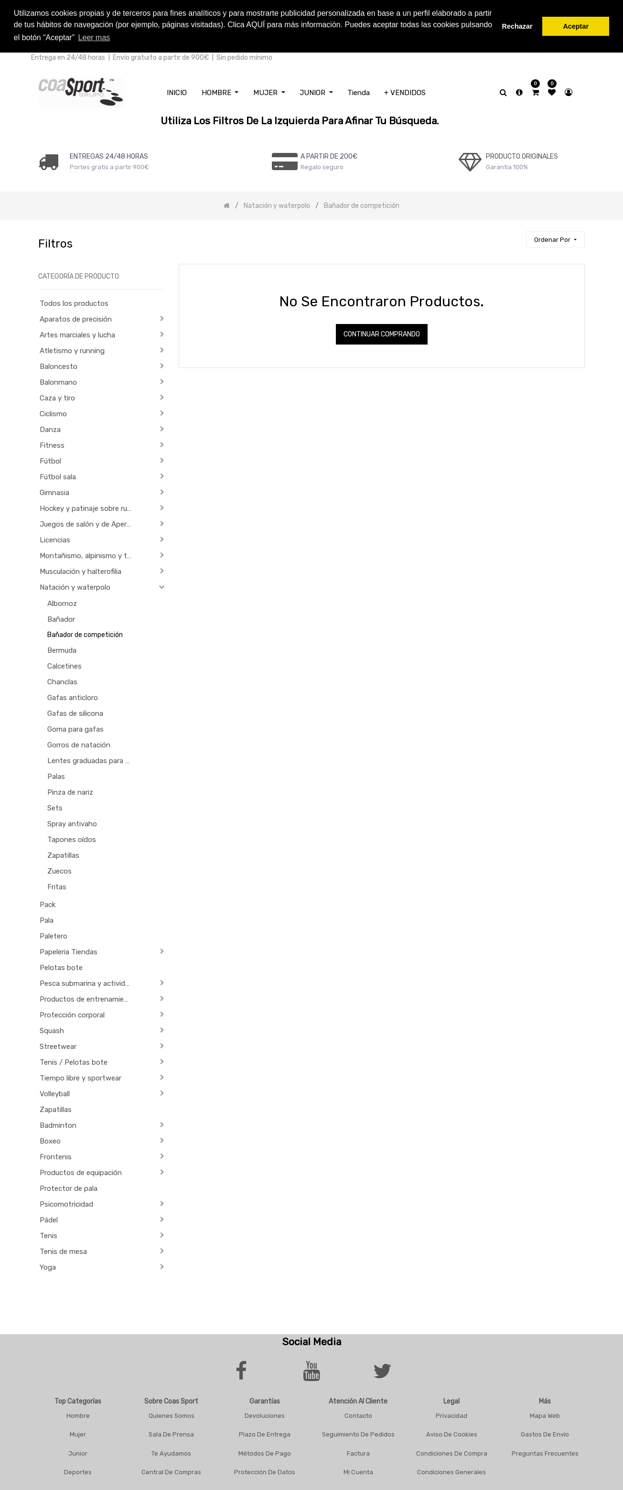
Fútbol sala (58, 475)
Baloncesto (58, 365)
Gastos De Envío (545, 1432)
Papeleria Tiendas (68, 950)
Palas (56, 775)
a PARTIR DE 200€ (329, 155)
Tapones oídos (71, 838)
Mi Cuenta (358, 1470)
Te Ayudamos (171, 1451)
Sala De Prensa (171, 1432)
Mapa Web (545, 1413)
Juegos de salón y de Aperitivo (89, 522)
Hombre (78, 1413)
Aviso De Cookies (451, 1432)
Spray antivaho (72, 822)
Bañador (61, 618)
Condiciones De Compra (451, 1451)
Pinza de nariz (70, 791)
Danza (50, 428)
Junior (77, 1451)
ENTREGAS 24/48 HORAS (109, 155)
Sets (55, 806)
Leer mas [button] (94, 37)
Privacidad (451, 1413)
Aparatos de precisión (76, 317)
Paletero (53, 934)
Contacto (358, 1413)
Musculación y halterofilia (80, 570)
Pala (47, 919)
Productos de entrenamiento (88, 997)
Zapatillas (63, 854)
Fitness (52, 444)
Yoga (48, 1266)
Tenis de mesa (63, 1250)
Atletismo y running (72, 349)
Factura (358, 1451)
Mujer (78, 1432)
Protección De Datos (264, 1470)
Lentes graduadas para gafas (93, 759)
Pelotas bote (61, 966)
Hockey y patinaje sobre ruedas (89, 507)
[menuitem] (176, 91)
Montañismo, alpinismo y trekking (89, 554)
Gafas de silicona (75, 712)
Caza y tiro (57, 396)
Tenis (48, 1234)
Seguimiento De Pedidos (358, 1432)
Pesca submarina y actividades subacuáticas (89, 982)
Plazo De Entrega (264, 1432)
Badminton (58, 1124)
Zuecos (59, 869)
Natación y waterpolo (75, 586)
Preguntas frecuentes (545, 1451)
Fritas (56, 885)
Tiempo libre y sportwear (80, 1076)
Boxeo (50, 1139)
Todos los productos (74, 302)
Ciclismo (53, 412)
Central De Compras (171, 1470)
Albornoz (62, 602)
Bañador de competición (85, 633)
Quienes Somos (171, 1413)
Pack (47, 903)
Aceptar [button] (576, 26)
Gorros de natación (78, 743)
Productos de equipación (81, 1171)
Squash (52, 1029)
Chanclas (62, 680)
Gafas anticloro (72, 696)
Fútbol (50, 459)
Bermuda (61, 649)
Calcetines (64, 664)
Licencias (55, 538)
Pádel (49, 1218)
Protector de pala (68, 1187)
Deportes (78, 1470)
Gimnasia (54, 491)
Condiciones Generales (451, 1470)
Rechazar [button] (517, 26)
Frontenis (56, 1155)
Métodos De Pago (264, 1451)
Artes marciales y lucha (77, 333)
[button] (555, 238)
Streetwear (58, 1045)
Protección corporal (72, 1013)
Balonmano (58, 381)
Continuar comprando (382, 333)
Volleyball (55, 1092)
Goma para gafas (75, 727)
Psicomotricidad (66, 1202)
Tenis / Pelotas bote (73, 1061)
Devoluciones (265, 1413)
